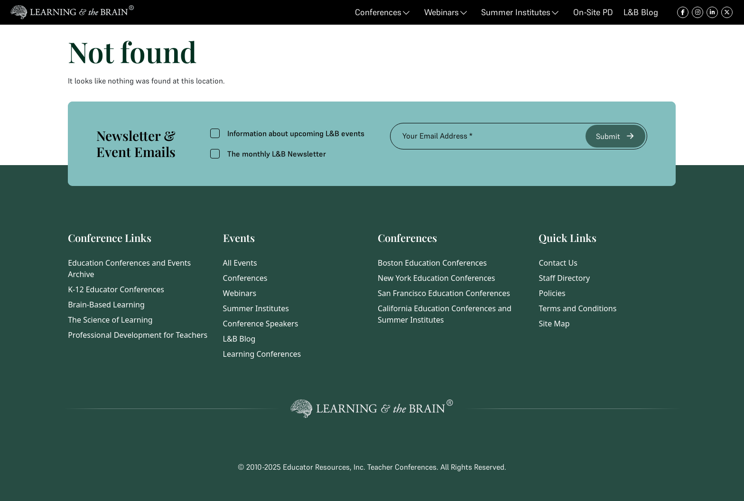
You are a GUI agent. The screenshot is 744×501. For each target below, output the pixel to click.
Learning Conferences (262, 354)
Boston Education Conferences (432, 263)
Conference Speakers (260, 323)
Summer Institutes (256, 308)
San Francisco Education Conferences (444, 293)
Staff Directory (564, 278)
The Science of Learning (110, 320)
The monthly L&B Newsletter (268, 153)
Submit (615, 136)
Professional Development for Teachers (137, 335)
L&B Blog (239, 339)
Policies (552, 293)
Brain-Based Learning (106, 304)
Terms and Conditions (577, 308)
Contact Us (558, 263)
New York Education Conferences (436, 278)
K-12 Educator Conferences (116, 289)
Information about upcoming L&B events (287, 133)
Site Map (554, 323)
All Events (240, 263)
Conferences (245, 278)
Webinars (240, 293)
